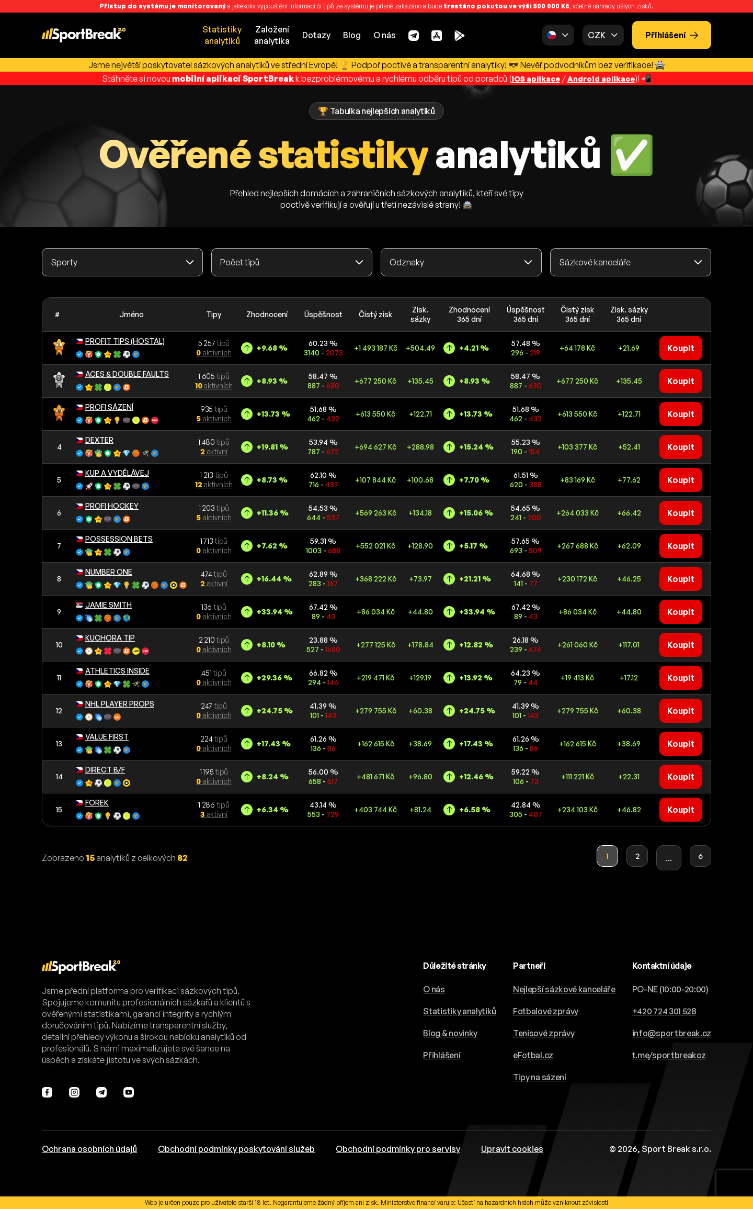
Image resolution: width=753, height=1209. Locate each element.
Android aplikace (603, 78)
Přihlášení (671, 35)
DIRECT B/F (100, 769)
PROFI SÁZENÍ (104, 406)
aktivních (213, 352)
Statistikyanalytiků (222, 35)
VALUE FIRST (102, 736)
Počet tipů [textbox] (239, 262)
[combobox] (122, 262)
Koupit (680, 348)
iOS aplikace (532, 78)
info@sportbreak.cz (671, 1033)
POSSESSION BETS (114, 538)
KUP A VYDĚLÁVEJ (112, 472)
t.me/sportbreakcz (669, 1055)
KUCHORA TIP (105, 637)
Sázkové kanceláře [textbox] (595, 262)
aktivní (213, 451)
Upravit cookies (512, 1149)
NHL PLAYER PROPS (115, 703)
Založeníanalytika (272, 35)
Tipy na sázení (539, 1077)
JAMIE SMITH (104, 604)
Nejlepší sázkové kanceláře (564, 989)
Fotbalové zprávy (545, 1011)
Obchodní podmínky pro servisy (398, 1149)
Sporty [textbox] (64, 262)
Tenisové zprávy (543, 1033)
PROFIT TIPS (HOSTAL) (120, 340)
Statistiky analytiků (459, 1011)
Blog (352, 35)
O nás (384, 35)
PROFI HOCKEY (107, 505)
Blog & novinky (450, 1033)
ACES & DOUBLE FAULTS (122, 373)
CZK (596, 35)
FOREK (92, 802)
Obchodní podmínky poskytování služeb (236, 1149)
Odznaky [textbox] (407, 262)
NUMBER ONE (104, 571)
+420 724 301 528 (664, 1011)
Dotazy (316, 35)
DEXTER (94, 439)
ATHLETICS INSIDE (113, 670)
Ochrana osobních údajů (89, 1149)
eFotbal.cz (533, 1055)
